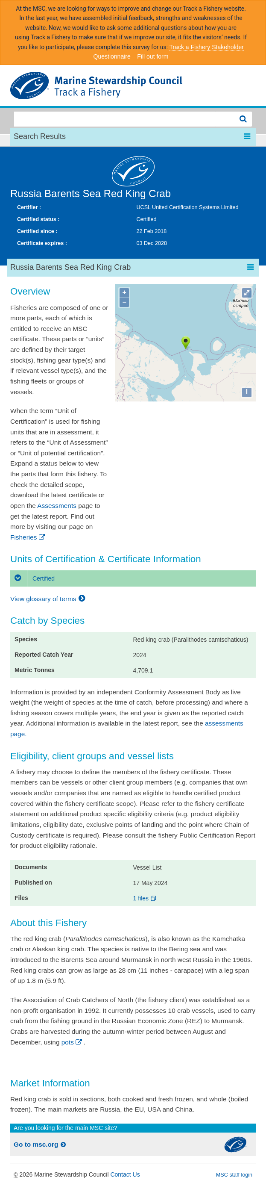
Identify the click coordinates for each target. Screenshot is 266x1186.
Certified (32, 578)
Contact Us (125, 1174)
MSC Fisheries (133, 85)
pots (72, 1042)
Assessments (56, 505)
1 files (145, 898)
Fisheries (28, 537)
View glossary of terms (49, 598)
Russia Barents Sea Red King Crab (90, 193)
